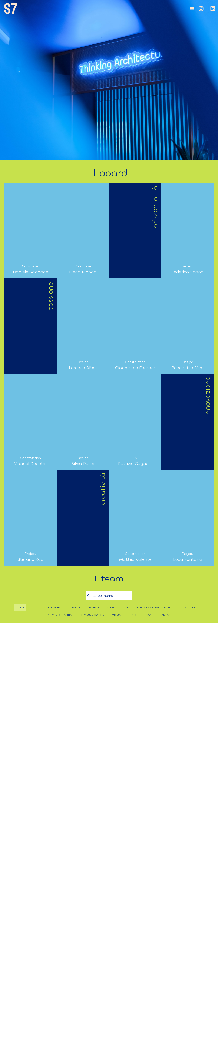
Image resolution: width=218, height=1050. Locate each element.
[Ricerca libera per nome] (109, 595)
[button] (192, 8)
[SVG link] (10, 8)
